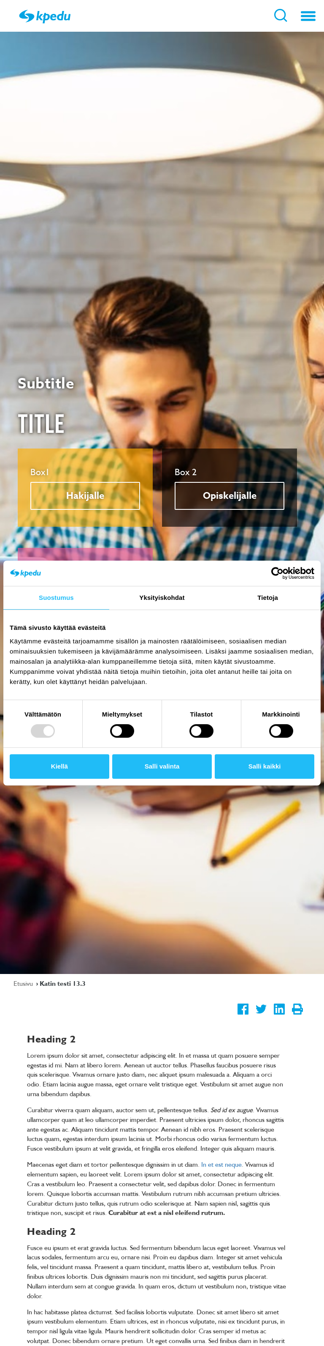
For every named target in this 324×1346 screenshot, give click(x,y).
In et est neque (221, 1164)
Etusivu (24, 983)
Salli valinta (162, 766)
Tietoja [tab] (267, 597)
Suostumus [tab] (56, 597)
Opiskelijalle (229, 496)
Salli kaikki (264, 766)
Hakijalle (85, 496)
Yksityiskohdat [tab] (161, 597)
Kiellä (59, 766)
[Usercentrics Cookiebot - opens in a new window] (277, 573)
